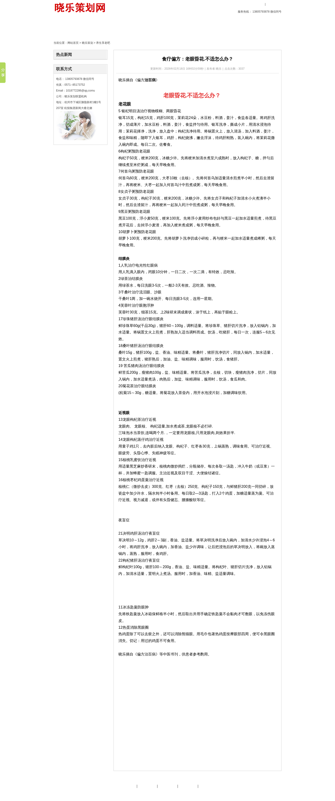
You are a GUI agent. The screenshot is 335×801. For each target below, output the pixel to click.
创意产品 (93, 27)
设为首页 (224, 4)
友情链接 (167, 786)
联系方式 (64, 69)
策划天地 (146, 27)
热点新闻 (64, 54)
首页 (66, 27)
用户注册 (273, 4)
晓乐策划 (119, 27)
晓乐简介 (126, 786)
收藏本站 (242, 4)
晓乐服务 (147, 786)
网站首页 (73, 42)
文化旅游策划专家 (145, 793)
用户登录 (257, 4)
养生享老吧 (103, 42)
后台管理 (242, 793)
